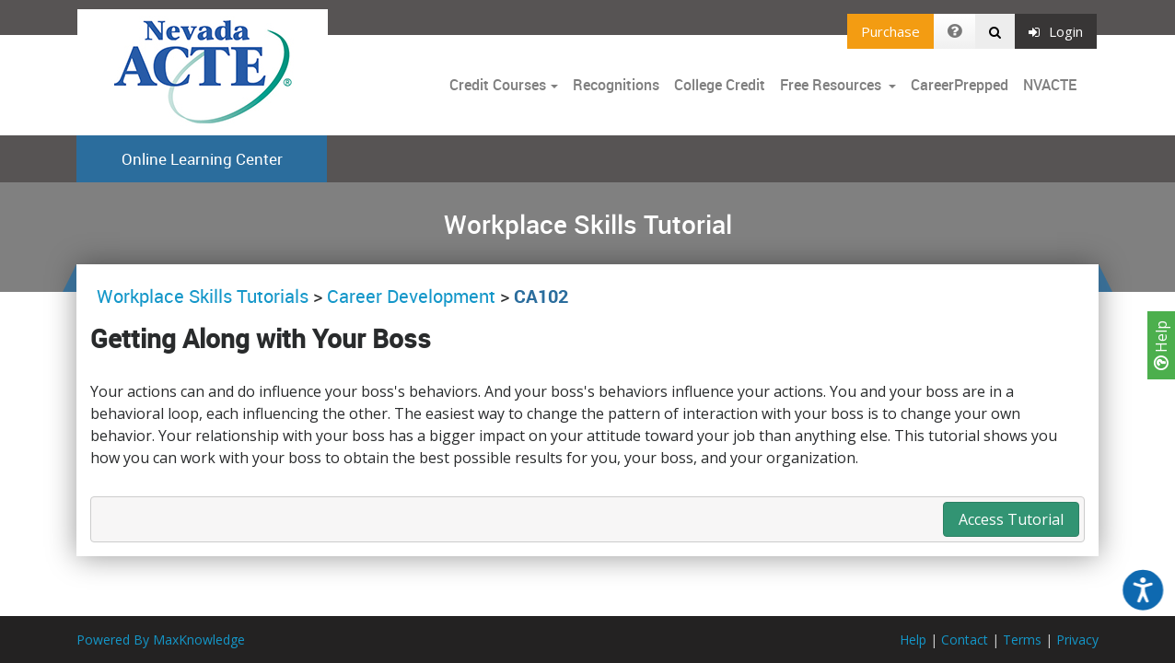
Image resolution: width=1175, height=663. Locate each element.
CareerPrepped (959, 85)
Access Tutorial (1011, 519)
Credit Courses (497, 85)
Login (1056, 31)
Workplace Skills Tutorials (205, 296)
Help (1161, 345)
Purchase (890, 31)
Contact (964, 639)
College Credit (719, 85)
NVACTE (1049, 85)
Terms (1022, 639)
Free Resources (830, 85)
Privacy (1077, 639)
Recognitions (616, 85)
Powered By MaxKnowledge (160, 639)
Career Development (411, 296)
